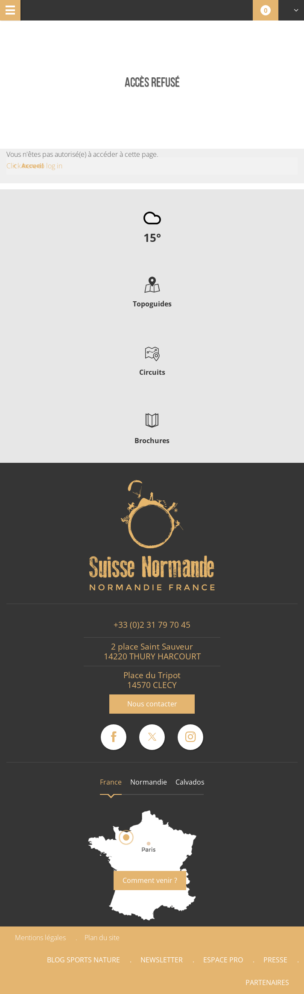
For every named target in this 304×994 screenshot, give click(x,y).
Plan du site (102, 937)
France (111, 782)
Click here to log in (34, 166)
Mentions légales (40, 937)
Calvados (190, 782)
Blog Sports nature (83, 960)
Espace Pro (223, 960)
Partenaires (267, 982)
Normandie (148, 782)
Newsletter (161, 960)
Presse (275, 960)
